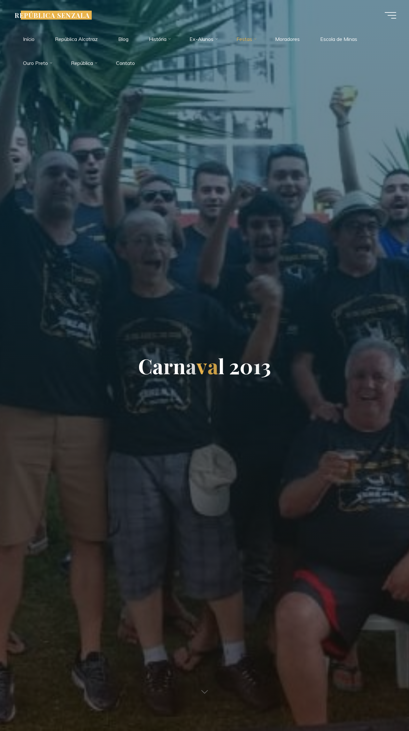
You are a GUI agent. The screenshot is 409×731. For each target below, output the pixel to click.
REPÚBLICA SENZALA (52, 15)
